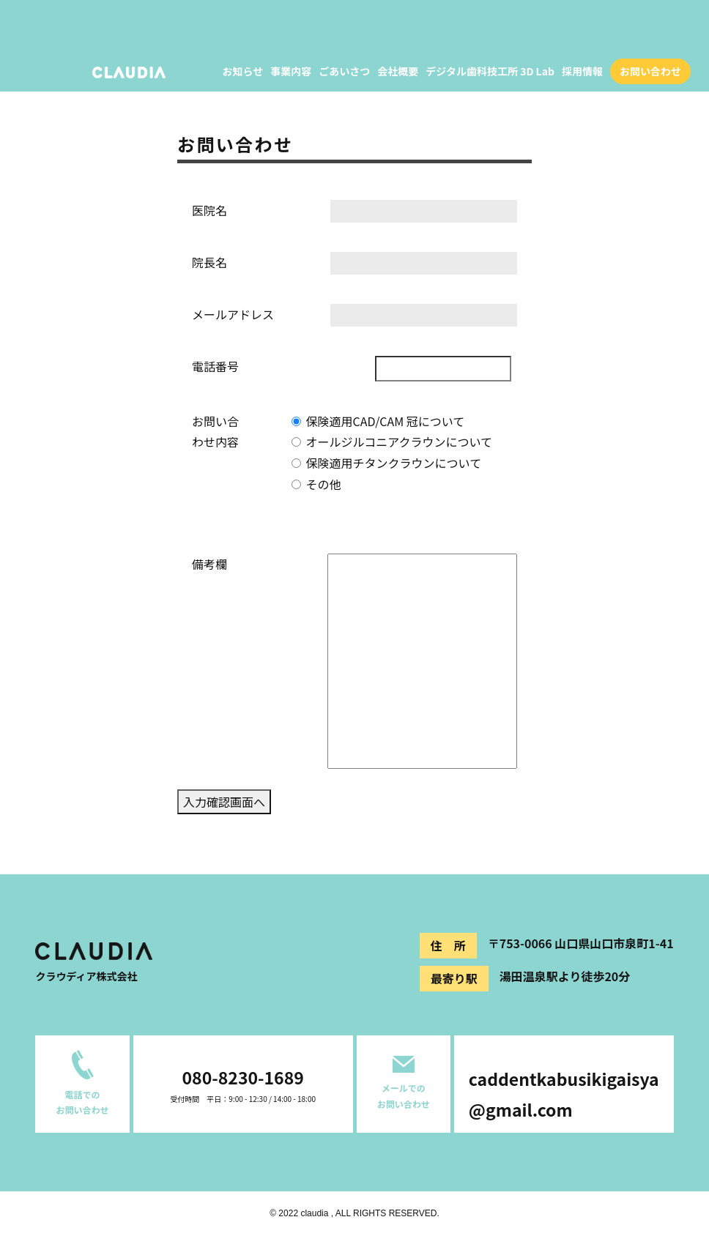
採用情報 (582, 71)
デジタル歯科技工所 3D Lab (490, 71)
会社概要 (397, 71)
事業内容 (290, 71)
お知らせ (243, 71)
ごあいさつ (344, 71)
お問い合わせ (650, 71)
